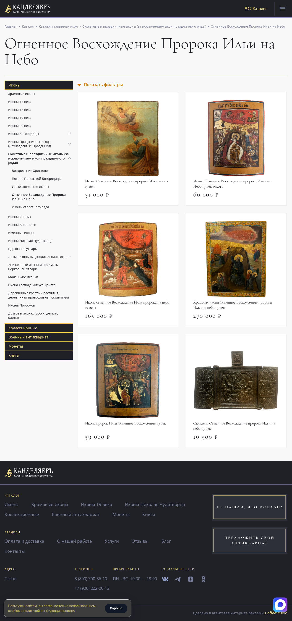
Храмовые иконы (21, 94)
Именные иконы (21, 233)
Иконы (14, 86)
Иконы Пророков (21, 306)
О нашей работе (76, 541)
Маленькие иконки (23, 278)
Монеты (15, 347)
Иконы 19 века (19, 118)
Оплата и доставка (25, 541)
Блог (170, 541)
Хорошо (116, 608)
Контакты (15, 551)
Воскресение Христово (30, 171)
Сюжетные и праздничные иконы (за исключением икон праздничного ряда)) (144, 27)
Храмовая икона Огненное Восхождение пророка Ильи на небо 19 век (234, 306)
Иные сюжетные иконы (30, 187)
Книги (13, 356)
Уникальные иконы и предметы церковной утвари (33, 267)
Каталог (28, 27)
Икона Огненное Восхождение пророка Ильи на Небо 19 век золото (233, 185)
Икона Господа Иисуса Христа (31, 286)
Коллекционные (22, 328)
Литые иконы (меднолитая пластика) (37, 257)
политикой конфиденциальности (48, 611)
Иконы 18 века (19, 110)
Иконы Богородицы (23, 134)
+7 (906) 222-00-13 (92, 588)
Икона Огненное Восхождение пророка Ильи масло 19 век (128, 185)
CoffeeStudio (276, 613)
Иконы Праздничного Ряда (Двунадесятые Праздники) (29, 144)
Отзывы (143, 541)
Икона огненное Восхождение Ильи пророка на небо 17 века (124, 306)
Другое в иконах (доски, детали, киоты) (33, 316)
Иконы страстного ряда (30, 208)
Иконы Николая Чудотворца (30, 241)
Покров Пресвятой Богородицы (36, 179)
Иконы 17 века (19, 102)
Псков (10, 578)
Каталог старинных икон (58, 27)
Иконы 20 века (19, 126)
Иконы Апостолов (22, 225)
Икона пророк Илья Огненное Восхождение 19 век (127, 425)
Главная (11, 27)
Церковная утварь (22, 249)
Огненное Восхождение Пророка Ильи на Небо (248, 27)
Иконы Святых (19, 217)
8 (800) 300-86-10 (91, 578)
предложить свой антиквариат (249, 541)
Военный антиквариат (28, 338)
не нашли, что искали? (250, 507)
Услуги (114, 541)
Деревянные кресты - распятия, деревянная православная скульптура (38, 296)
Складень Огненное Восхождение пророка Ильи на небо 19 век (235, 428)
